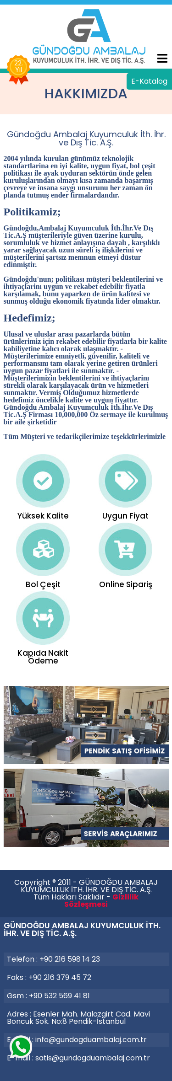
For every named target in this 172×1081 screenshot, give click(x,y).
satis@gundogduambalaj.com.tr (92, 1058)
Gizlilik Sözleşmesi (101, 901)
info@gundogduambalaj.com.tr (91, 1039)
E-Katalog (149, 81)
